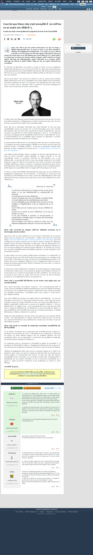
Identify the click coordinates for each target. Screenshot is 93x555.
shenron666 (12, 455)
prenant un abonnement (30, 380)
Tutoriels (16, 1)
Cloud (27, 4)
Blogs (28, 1)
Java (46, 4)
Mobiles (83, 4)
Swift (60, 9)
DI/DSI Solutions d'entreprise (17, 4)
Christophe (12, 471)
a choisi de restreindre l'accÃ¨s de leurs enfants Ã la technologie (30, 246)
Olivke (12, 490)
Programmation (65, 4)
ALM (35, 4)
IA (31, 4)
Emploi (50, 1)
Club (70, 1)
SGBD (72, 4)
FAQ (23, 1)
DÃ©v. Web (52, 4)
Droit (65, 1)
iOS (54, 6)
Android (50, 6)
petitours (12, 412)
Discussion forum (78, 48)
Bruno (22, 41)
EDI (58, 4)
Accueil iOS (29, 9)
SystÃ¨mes (89, 4)
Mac (56, 9)
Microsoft (41, 4)
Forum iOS (36, 9)
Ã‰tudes (58, 1)
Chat (34, 1)
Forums (8, 1)
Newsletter (42, 1)
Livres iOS (50, 9)
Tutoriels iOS (43, 9)
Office (77, 4)
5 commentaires (31, 41)
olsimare (12, 438)
